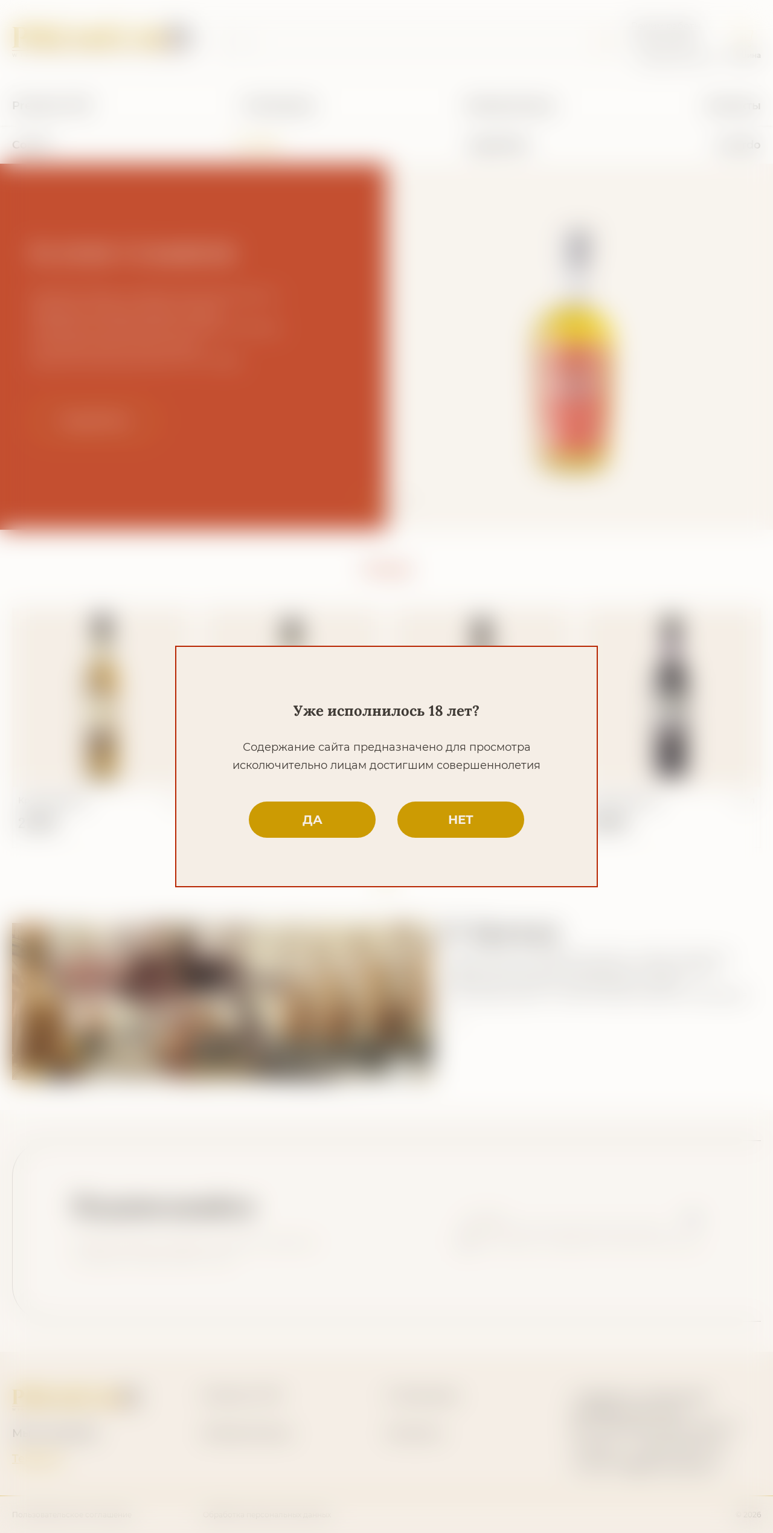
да (312, 819)
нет (460, 819)
